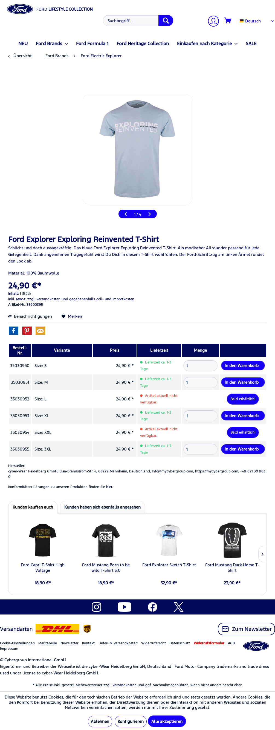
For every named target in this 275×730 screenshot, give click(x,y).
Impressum (9, 649)
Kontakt (88, 643)
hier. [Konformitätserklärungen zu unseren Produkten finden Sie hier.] (109, 487)
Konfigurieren (131, 721)
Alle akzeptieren (167, 721)
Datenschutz (179, 643)
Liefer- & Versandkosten (118, 643)
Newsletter (69, 643)
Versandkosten (124, 685)
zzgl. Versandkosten (43, 299)
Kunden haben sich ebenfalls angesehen (102, 507)
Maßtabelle (47, 643)
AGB (231, 643)
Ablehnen (100, 721)
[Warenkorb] (228, 20)
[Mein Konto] (211, 21)
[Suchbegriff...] (138, 20)
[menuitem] (137, 20)
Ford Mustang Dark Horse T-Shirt (232, 567)
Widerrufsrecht (153, 643)
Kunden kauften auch (33, 507)
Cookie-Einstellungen (17, 643)
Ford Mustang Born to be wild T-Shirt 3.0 (106, 567)
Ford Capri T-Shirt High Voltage (43, 567)
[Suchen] (165, 20)
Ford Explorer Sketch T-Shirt (169, 564)
